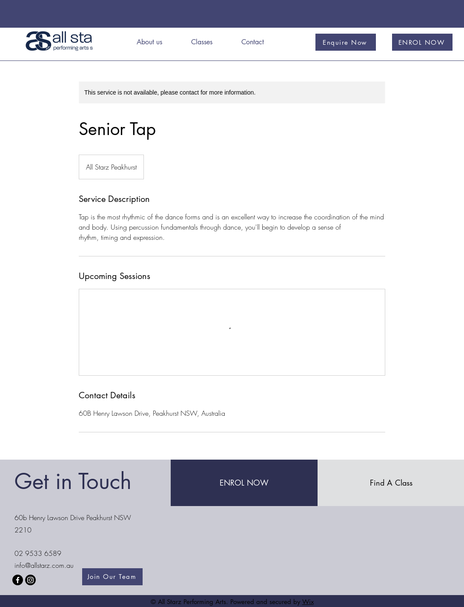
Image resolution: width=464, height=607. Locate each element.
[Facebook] (17, 580)
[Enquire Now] (345, 42)
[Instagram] (30, 580)
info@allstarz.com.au (44, 565)
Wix (308, 602)
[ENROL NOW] (422, 42)
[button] (210, 42)
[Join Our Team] (112, 576)
